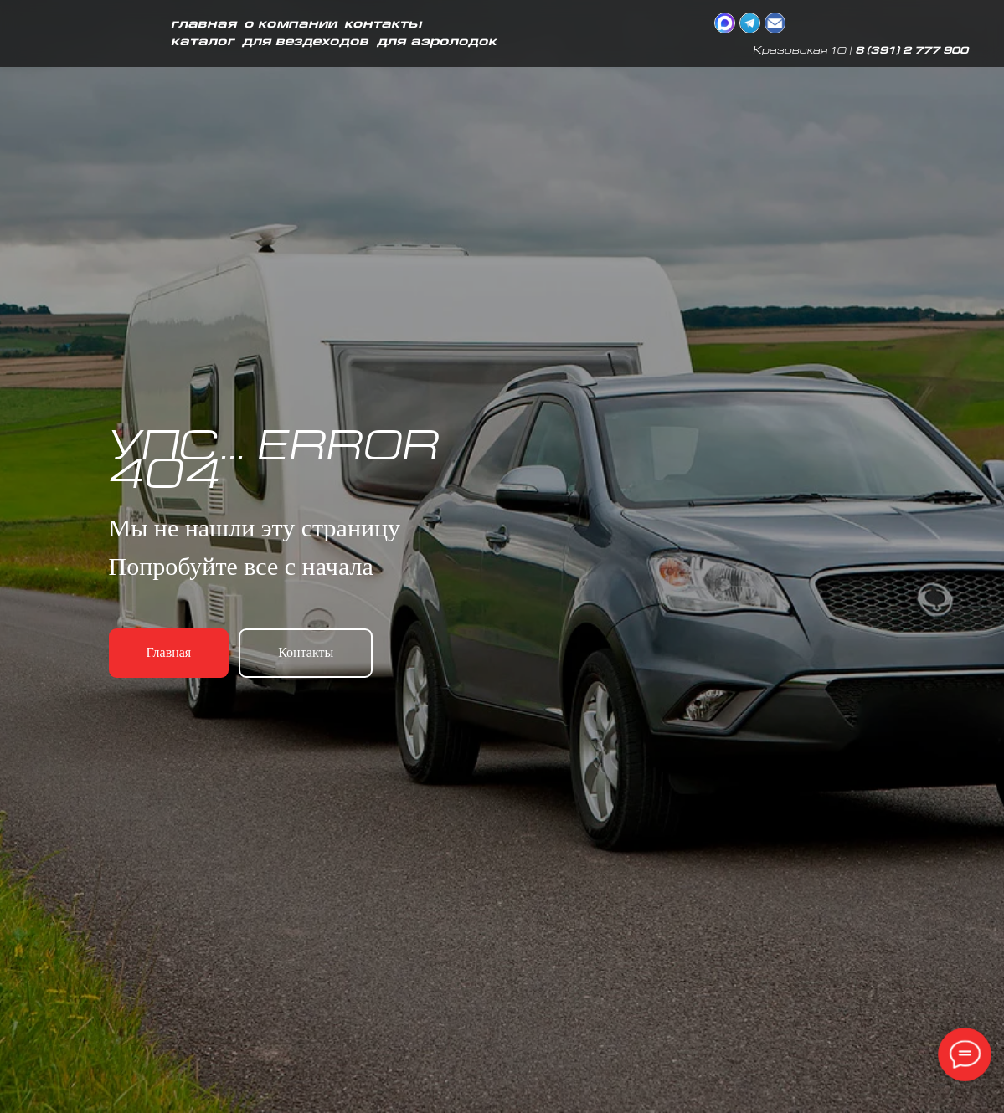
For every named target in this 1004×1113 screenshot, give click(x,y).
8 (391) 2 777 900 (911, 51)
